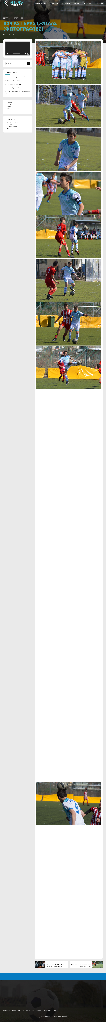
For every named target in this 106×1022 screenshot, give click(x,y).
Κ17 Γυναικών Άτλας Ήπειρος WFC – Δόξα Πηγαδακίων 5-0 (17, 92)
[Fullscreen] (28, 54)
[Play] (7, 54)
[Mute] (25, 54)
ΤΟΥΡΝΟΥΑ (9, 104)
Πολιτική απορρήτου (12, 126)
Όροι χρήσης (10, 124)
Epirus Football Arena (12, 121)
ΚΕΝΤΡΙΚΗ (7, 18)
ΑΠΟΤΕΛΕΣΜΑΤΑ (10, 110)
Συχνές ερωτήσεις (11, 119)
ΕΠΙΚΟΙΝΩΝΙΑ (99, 3)
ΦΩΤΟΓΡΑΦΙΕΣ (66, 3)
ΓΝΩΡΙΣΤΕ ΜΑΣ (87, 3)
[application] (17, 48)
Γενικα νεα (9, 102)
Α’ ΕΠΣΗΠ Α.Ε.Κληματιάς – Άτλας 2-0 (13, 88)
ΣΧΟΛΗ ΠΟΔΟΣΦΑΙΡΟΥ (41, 3)
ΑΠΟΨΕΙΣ (76, 3)
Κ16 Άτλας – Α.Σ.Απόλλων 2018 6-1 (13, 80)
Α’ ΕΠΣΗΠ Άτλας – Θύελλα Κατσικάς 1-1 (14, 84)
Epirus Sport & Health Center (13, 123)
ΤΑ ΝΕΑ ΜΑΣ (54, 3)
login (8, 128)
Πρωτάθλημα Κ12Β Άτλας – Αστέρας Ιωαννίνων (15, 77)
